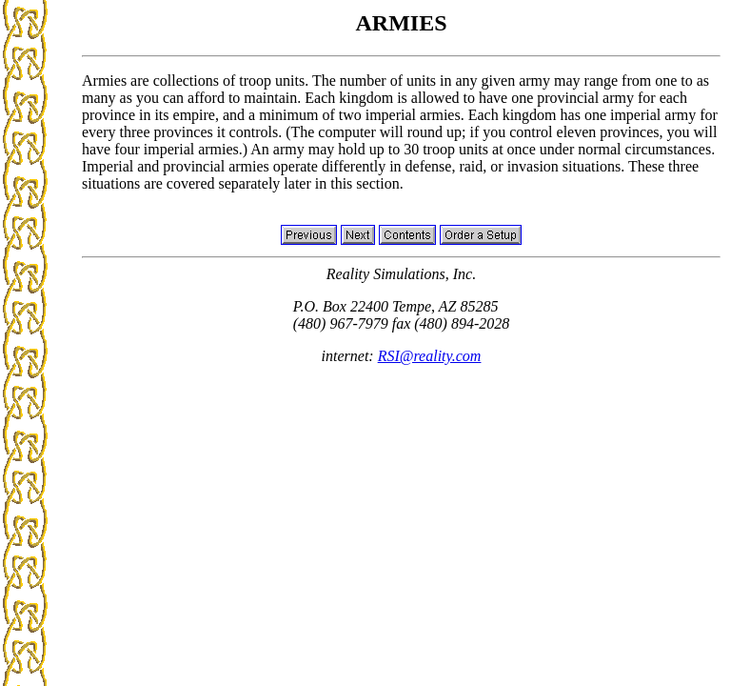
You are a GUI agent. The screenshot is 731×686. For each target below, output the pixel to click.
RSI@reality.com (430, 356)
